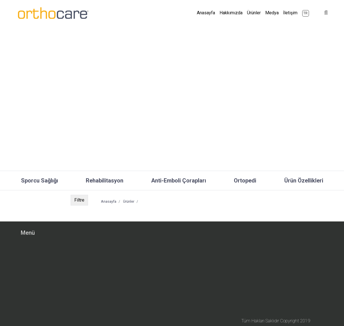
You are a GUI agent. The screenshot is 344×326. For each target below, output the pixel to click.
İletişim (290, 8)
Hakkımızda (231, 8)
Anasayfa (207, 7)
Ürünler (254, 8)
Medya (272, 8)
